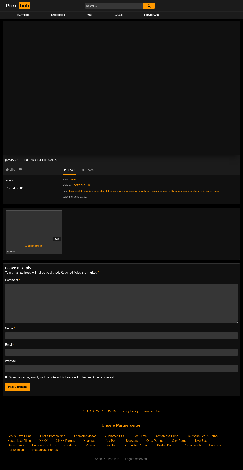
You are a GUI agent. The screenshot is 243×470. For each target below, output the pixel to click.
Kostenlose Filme (19, 440)
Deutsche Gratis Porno (202, 436)
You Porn (111, 440)
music (127, 191)
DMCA (111, 411)
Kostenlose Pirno (166, 436)
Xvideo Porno (166, 445)
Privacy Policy (129, 411)
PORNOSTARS (151, 15)
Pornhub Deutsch (44, 445)
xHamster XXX (115, 436)
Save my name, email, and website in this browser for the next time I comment (61, 377)
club (80, 191)
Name (10, 328)
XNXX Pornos (65, 440)
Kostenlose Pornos (45, 449)
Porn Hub (110, 445)
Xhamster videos (85, 436)
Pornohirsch (16, 449)
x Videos (70, 445)
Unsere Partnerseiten (121, 425)
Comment (12, 280)
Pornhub (215, 445)
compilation (99, 191)
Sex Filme (140, 436)
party (158, 191)
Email (10, 344)
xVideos (89, 445)
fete (108, 191)
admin (73, 179)
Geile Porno (16, 445)
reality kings (174, 191)
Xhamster (89, 440)
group (114, 191)
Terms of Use (151, 411)
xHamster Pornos (136, 445)
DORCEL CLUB (82, 185)
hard (120, 191)
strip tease (206, 191)
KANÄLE (118, 15)
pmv (165, 191)
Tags (89, 15)
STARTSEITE (23, 15)
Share (88, 170)
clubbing (88, 191)
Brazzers (132, 440)
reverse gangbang (190, 191)
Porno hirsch (192, 445)
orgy (153, 191)
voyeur (215, 191)
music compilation (140, 191)
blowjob (73, 191)
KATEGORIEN (58, 15)
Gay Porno (179, 440)
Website (10, 361)
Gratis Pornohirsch (52, 436)
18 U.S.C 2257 (93, 411)
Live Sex (201, 440)
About (69, 170)
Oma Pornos (155, 440)
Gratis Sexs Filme (19, 436)
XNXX (43, 440)
